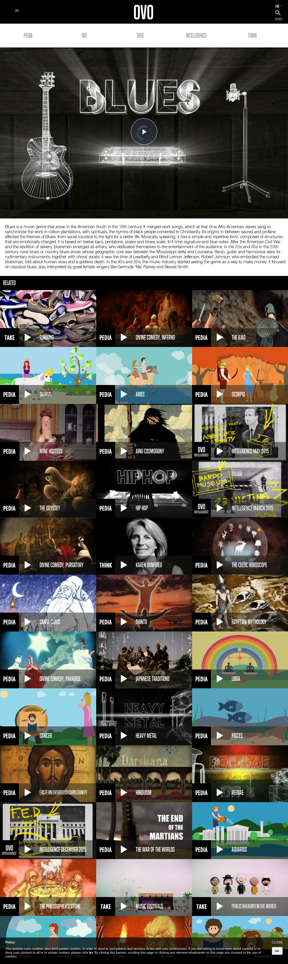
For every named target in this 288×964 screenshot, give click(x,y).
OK (277, 951)
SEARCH (278, 19)
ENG (277, 6)
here (91, 952)
